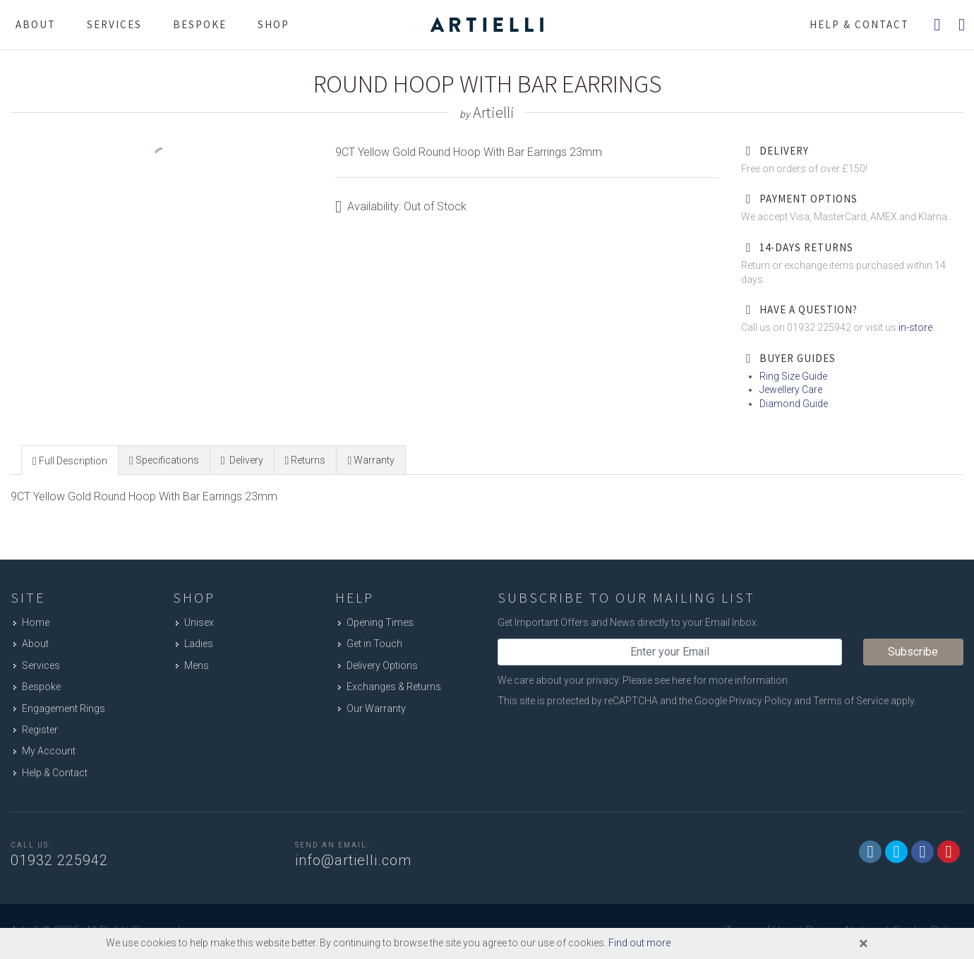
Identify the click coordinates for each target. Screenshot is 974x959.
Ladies (198, 643)
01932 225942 (59, 860)
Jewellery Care (790, 389)
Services (114, 24)
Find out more (639, 942)
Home (35, 622)
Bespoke (200, 24)
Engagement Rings (63, 708)
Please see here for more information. (706, 680)
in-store (915, 327)
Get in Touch (374, 643)
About (36, 24)
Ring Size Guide (793, 376)
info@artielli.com (353, 860)
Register (40, 729)
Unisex (199, 622)
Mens (196, 665)
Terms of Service (851, 700)
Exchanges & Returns (394, 686)
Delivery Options (382, 665)
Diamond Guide (793, 403)
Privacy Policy (760, 700)
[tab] (70, 459)
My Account (49, 750)
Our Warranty (376, 708)
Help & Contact (55, 772)
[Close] (863, 943)
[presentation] (70, 461)
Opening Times (380, 622)
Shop (273, 24)
